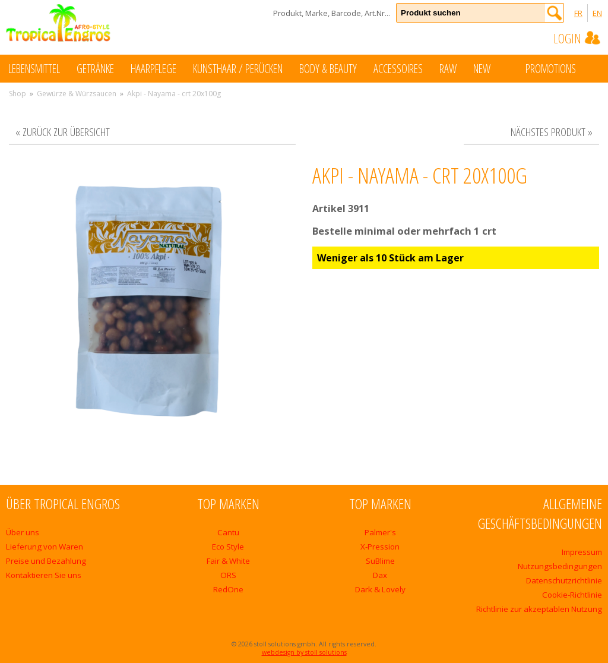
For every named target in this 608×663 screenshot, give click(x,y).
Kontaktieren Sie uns (43, 575)
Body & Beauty (328, 69)
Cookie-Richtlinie (572, 594)
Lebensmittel (34, 69)
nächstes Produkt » (552, 131)
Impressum (582, 552)
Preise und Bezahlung (46, 560)
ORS (228, 575)
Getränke (95, 69)
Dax (380, 575)
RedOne (228, 589)
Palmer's (380, 532)
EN (597, 13)
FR (578, 13)
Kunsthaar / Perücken (238, 69)
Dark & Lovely (380, 589)
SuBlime (380, 560)
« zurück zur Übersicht (62, 131)
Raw (448, 69)
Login (577, 38)
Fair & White (228, 560)
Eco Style (228, 546)
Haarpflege (153, 69)
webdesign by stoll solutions (304, 652)
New (493, 67)
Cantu (228, 532)
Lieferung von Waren (44, 546)
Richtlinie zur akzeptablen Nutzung (539, 609)
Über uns (22, 532)
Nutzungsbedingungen (560, 566)
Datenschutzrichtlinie (564, 580)
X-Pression (380, 546)
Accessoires (398, 69)
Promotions (562, 67)
